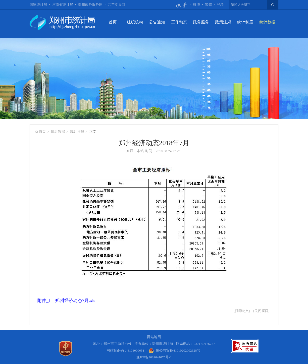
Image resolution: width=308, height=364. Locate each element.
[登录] (220, 4)
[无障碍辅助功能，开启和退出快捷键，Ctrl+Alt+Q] (182, 5)
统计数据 (267, 22)
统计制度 (245, 22)
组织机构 (135, 22)
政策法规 (223, 22)
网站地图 (154, 337)
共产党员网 (116, 4)
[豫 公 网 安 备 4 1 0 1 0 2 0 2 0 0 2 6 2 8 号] (174, 350)
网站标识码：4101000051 (125, 350)
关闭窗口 (261, 311)
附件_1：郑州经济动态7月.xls (66, 300)
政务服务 (201, 22)
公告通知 (157, 22)
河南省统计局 (62, 4)
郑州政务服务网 (90, 4)
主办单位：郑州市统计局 (154, 344)
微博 (196, 4)
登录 (220, 4)
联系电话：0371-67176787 (195, 344)
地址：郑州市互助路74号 (112, 344)
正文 (92, 131)
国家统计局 (38, 4)
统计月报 (77, 131)
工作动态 (179, 22)
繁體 (208, 4)
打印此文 (242, 311)
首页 (113, 22)
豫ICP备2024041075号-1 (154, 357)
